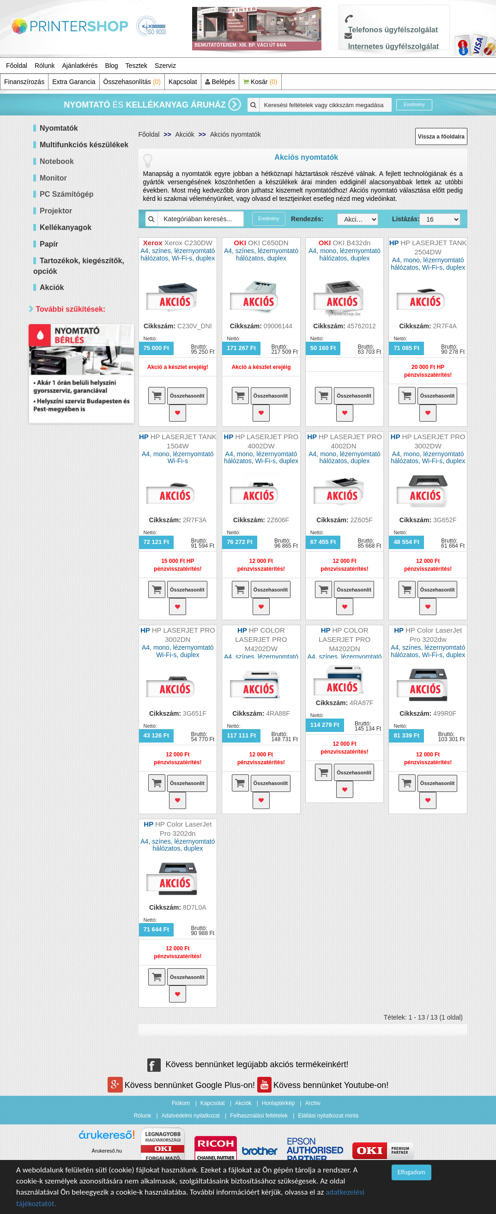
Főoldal (16, 65)
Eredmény (414, 104)
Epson (61, 564)
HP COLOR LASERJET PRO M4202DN (344, 639)
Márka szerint (60, 510)
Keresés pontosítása (81, 725)
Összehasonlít (187, 396)
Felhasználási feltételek (259, 1115)
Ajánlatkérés (80, 65)
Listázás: (398, 219)
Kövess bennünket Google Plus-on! (182, 1085)
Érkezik (62, 693)
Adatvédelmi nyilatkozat (191, 1115)
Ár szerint (53, 331)
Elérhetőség (58, 663)
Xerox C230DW (188, 243)
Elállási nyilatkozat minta (328, 1115)
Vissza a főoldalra (441, 136)
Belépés (220, 81)
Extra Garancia (73, 81)
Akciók (184, 134)
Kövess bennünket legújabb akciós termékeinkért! (247, 1064)
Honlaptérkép (278, 1103)
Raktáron (65, 705)
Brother (62, 575)
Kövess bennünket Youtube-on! (322, 1085)
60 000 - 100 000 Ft (80, 397)
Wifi (57, 492)
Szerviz (165, 65)
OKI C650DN (268, 243)
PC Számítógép (66, 194)
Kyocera (63, 587)
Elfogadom (411, 1172)
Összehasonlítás (132, 81)
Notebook (57, 161)
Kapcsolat (183, 81)
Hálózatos (66, 480)
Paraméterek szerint (72, 438)
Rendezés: (307, 219)
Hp (56, 541)
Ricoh (60, 610)
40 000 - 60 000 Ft (78, 385)
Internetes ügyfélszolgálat (393, 46)
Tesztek (136, 65)
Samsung (65, 621)
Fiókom (181, 1103)
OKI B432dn (352, 243)
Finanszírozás (24, 81)
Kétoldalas (66, 469)
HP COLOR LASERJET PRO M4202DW (261, 639)
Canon (61, 552)
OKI (57, 598)
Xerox (60, 633)
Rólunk (45, 65)
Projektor (56, 211)
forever (62, 644)
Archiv (313, 1103)
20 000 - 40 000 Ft (78, 373)
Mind (58, 350)
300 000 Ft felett (75, 420)
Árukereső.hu (107, 1151)
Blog (111, 65)
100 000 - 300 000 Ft (81, 408)
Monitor (53, 178)
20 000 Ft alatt (72, 362)
